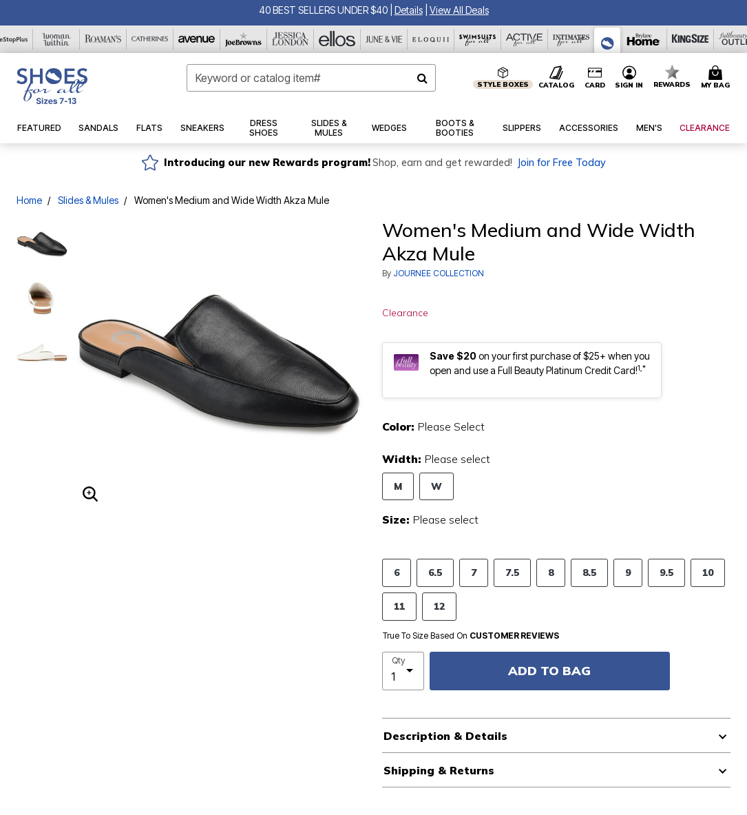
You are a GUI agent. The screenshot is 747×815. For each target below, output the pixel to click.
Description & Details (445, 736)
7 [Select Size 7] (473, 572)
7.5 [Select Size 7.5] (512, 572)
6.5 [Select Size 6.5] (435, 572)
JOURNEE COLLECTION (438, 273)
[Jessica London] (290, 39)
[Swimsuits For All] (477, 39)
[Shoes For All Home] (52, 86)
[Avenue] (196, 39)
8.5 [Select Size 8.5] (589, 572)
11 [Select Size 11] (399, 605)
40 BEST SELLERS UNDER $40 (323, 10)
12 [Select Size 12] (439, 605)
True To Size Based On (471, 636)
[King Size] (690, 39)
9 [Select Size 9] (628, 572)
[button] (408, 10)
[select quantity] (403, 671)
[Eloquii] (431, 39)
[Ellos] (337, 39)
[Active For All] (524, 39)
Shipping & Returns (438, 770)
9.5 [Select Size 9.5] (666, 572)
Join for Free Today (561, 162)
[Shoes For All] (607, 40)
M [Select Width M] (398, 486)
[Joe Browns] (243, 39)
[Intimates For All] (571, 39)
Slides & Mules (88, 200)
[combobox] (311, 78)
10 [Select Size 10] (707, 572)
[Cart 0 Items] (717, 78)
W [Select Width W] (436, 486)
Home (29, 200)
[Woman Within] (56, 39)
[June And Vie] (384, 39)
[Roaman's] (103, 39)
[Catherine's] (150, 39)
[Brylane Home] (643, 39)
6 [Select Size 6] (396, 572)
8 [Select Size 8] (551, 572)
